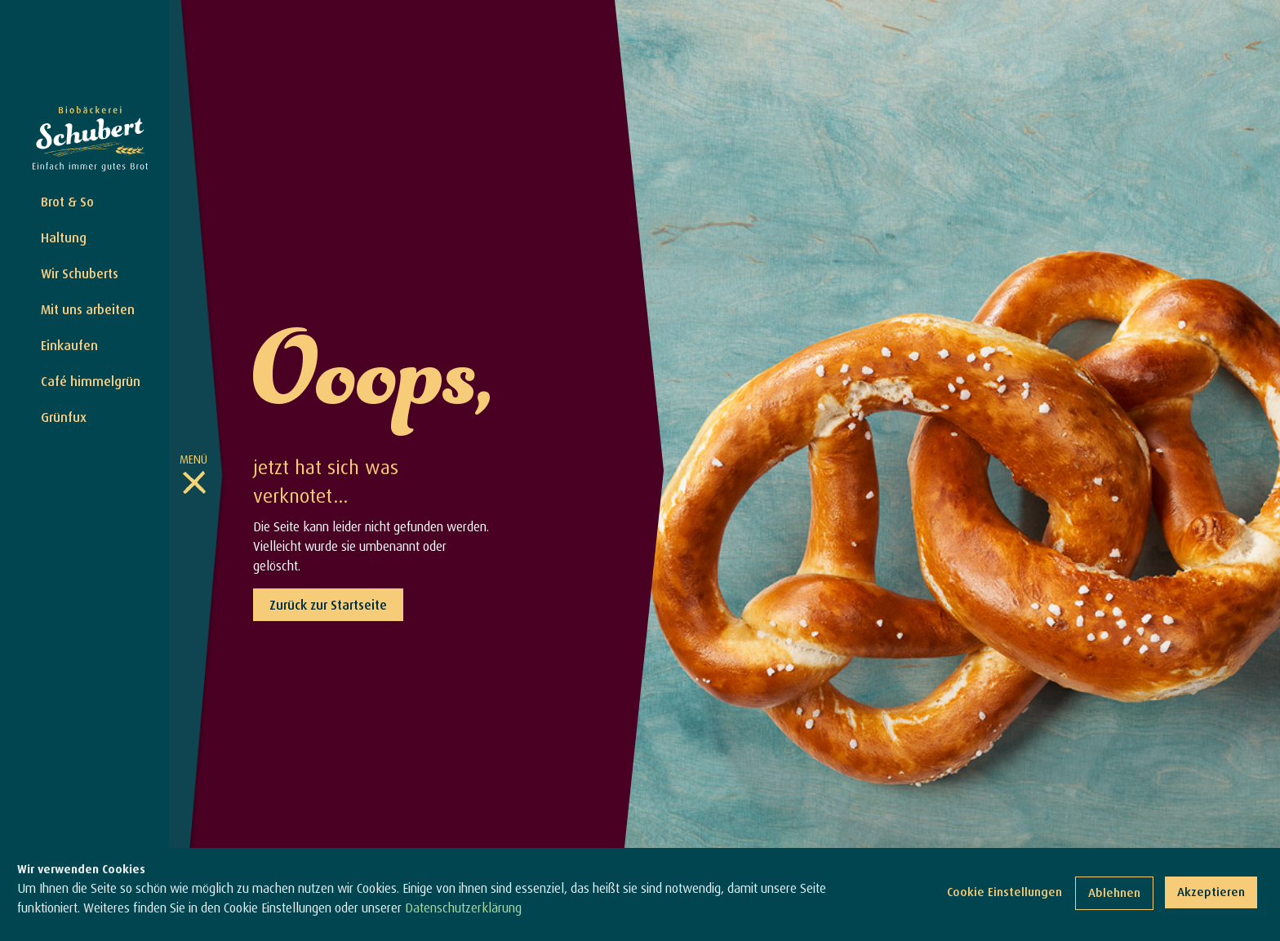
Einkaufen (69, 345)
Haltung (64, 237)
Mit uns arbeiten (88, 309)
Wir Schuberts (79, 273)
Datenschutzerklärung (463, 910)
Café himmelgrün (90, 381)
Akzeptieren (1211, 895)
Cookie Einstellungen (1004, 895)
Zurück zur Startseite (328, 605)
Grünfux (64, 417)
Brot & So (67, 201)
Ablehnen (1114, 895)
